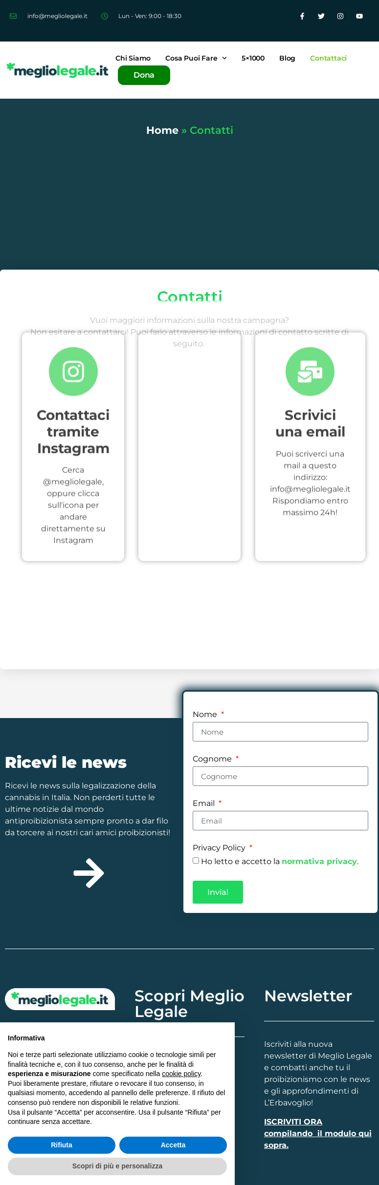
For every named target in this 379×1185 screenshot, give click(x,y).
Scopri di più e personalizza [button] (117, 1166)
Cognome (213, 759)
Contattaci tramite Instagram (73, 308)
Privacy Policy (220, 848)
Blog (287, 58)
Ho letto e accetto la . (279, 861)
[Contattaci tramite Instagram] (73, 248)
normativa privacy (319, 861)
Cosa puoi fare (196, 58)
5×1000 (253, 58)
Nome (206, 715)
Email (205, 804)
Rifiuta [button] (61, 1145)
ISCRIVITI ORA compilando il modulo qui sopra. (318, 1133)
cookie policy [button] (181, 1074)
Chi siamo (133, 58)
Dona (144, 75)
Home (162, 130)
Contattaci (328, 58)
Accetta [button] (173, 1145)
